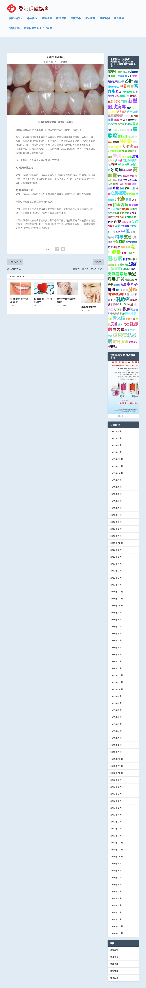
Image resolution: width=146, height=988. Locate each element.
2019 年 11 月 (116, 756)
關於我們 (14, 19)
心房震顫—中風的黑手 (43, 291)
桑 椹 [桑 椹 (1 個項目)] (129, 120)
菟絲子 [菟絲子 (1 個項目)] (120, 71)
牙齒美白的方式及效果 (19, 291)
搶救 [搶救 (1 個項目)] (133, 259)
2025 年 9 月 (116, 470)
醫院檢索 (119, 19)
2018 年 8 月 (116, 860)
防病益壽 (90, 19)
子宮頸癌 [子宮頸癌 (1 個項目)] (114, 303)
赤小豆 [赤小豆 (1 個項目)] (113, 114)
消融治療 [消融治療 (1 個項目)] (118, 110)
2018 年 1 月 (116, 909)
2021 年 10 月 (116, 596)
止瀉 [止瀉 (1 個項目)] (126, 284)
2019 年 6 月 (116, 791)
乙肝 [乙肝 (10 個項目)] (129, 71)
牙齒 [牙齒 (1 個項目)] (112, 199)
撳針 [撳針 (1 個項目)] (120, 314)
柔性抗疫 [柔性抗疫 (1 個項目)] (127, 160)
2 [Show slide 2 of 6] (121, 406)
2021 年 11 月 (116, 589)
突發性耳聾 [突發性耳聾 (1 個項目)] (130, 207)
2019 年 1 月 (116, 826)
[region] (123, 379)
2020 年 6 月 (116, 707)
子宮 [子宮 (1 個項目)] (125, 170)
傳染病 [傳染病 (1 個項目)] (116, 237)
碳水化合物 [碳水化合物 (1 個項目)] (132, 101)
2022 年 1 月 (116, 575)
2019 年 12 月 (116, 749)
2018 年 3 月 (116, 895)
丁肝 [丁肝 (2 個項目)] (132, 178)
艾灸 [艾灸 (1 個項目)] (119, 166)
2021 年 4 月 (116, 637)
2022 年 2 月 (116, 568)
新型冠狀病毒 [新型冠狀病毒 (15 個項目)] (122, 94)
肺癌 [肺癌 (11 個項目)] (132, 280)
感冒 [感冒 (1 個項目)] (136, 71)
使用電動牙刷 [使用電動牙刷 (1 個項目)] (128, 82)
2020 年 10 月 (116, 679)
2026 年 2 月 (116, 435)
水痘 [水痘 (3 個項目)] (116, 178)
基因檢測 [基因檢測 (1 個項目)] (112, 101)
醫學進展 (47, 19)
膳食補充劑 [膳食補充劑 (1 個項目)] (128, 166)
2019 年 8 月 (116, 777)
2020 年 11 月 (116, 672)
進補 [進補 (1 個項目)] (124, 146)
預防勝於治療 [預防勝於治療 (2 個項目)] (116, 284)
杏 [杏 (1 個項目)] (133, 243)
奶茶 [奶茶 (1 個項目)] (122, 303)
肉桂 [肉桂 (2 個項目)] (126, 314)
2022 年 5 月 (116, 547)
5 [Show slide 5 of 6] (127, 406)
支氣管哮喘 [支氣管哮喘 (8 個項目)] (117, 264)
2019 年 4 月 (116, 805)
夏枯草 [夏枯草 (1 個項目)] (129, 309)
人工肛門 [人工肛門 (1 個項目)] (118, 299)
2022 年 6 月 (116, 540)
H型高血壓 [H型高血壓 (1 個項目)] (121, 66)
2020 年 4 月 (116, 721)
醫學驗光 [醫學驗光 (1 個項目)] (130, 183)
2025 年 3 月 (116, 512)
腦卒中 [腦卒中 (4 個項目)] (112, 62)
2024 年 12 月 (116, 533)
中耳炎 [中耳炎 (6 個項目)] (132, 274)
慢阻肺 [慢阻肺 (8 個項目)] (126, 131)
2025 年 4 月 (116, 505)
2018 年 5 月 (116, 881)
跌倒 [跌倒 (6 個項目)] (127, 299)
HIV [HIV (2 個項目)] (112, 222)
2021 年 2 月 (116, 651)
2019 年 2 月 (116, 819)
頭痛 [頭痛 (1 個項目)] (110, 174)
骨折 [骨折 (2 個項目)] (135, 114)
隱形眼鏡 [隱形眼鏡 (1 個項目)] (124, 254)
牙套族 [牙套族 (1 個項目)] (126, 62)
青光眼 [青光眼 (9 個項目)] (119, 308)
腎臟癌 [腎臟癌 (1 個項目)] (116, 132)
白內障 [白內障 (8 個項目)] (118, 319)
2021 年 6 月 (116, 623)
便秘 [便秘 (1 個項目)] (127, 203)
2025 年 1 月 (116, 526)
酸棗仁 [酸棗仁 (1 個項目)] (128, 320)
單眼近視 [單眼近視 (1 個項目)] (114, 294)
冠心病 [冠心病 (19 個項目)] (115, 248)
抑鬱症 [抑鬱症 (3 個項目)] (112, 336)
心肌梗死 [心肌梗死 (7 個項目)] (118, 183)
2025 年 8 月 (116, 477)
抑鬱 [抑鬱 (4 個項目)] (130, 76)
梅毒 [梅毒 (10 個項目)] (119, 227)
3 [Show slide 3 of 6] (123, 406)
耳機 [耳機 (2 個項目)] (110, 110)
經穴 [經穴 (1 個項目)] (129, 97)
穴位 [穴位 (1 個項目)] (117, 86)
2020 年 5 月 (116, 714)
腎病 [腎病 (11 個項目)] (117, 146)
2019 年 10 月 (116, 763)
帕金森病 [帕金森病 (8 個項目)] (121, 195)
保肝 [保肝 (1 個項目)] (129, 66)
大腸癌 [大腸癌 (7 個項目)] (127, 136)
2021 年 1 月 (116, 658)
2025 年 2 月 (116, 519)
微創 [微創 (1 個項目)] (125, 280)
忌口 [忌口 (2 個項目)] (118, 82)
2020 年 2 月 (116, 735)
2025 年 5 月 (116, 498)
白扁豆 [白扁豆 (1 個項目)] (111, 216)
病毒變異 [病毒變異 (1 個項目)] (121, 101)
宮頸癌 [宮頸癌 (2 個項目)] (125, 199)
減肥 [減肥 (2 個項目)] (123, 275)
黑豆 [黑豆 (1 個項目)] (134, 97)
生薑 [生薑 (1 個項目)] (120, 150)
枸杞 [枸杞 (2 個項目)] (118, 199)
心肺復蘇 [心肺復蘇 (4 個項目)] (114, 259)
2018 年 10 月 (116, 847)
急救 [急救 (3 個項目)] (128, 190)
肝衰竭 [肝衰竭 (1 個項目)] (113, 154)
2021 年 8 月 (116, 609)
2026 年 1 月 (116, 442)
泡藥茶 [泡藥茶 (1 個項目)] (128, 114)
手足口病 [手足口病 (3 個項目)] (119, 232)
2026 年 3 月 (116, 428)
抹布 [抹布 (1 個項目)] (110, 132)
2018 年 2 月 (116, 902)
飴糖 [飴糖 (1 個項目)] (131, 284)
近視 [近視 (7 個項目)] (117, 211)
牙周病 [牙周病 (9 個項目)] (116, 160)
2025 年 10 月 (116, 463)
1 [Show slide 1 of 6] (119, 406)
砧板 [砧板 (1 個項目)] (128, 237)
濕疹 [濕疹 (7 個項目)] (133, 254)
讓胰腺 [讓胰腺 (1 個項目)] (117, 275)
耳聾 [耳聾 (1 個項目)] (113, 66)
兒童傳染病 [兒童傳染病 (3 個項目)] (115, 106)
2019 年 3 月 (116, 812)
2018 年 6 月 (116, 874)
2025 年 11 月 (116, 456)
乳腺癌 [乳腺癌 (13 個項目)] (123, 290)
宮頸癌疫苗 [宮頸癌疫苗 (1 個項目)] (125, 174)
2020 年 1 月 (116, 742)
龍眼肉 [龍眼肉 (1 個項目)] (120, 203)
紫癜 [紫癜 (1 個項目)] (127, 178)
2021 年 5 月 (116, 630)
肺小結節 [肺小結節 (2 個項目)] (130, 304)
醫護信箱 (61, 19)
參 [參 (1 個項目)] (116, 150)
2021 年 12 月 (116, 582)
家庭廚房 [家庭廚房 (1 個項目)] (126, 212)
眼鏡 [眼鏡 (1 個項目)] (121, 178)
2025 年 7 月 (116, 484)
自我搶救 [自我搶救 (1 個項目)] (132, 170)
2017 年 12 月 (116, 916)
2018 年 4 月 (116, 888)
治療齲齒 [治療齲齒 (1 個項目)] (129, 270)
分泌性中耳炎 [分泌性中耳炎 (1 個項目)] (114, 141)
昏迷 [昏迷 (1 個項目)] (136, 137)
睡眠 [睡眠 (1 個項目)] (129, 146)
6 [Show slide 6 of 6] (129, 406)
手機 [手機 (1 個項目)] (123, 243)
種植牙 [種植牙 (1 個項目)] (127, 106)
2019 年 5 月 (116, 798)
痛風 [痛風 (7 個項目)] (111, 280)
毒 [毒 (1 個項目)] (134, 309)
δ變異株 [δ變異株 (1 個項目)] (125, 216)
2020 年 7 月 (116, 700)
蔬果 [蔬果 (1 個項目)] (123, 237)
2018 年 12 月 (116, 833)
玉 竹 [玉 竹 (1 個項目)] (112, 290)
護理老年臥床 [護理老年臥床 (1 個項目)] (117, 207)
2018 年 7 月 (116, 867)
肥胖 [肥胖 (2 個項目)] (110, 212)
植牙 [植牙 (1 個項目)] (110, 120)
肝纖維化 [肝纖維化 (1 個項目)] (125, 259)
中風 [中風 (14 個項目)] (125, 221)
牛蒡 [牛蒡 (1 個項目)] (132, 199)
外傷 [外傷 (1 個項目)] (120, 170)
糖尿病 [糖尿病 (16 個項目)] (120, 325)
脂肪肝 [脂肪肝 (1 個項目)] (116, 174)
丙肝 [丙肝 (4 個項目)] (124, 91)
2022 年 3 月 (116, 561)
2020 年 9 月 (116, 686)
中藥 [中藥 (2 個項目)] (129, 243)
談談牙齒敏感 (88, 297)
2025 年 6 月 (116, 491)
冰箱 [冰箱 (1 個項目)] (110, 309)
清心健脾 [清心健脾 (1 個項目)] (132, 126)
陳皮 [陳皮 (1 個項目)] (115, 170)
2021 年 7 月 (116, 617)
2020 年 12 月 (116, 665)
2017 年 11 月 (116, 923)
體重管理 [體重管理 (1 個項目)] (122, 126)
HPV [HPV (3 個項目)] (123, 294)
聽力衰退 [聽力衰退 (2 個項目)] (115, 137)
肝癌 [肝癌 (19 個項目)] (120, 189)
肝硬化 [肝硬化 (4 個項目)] (115, 91)
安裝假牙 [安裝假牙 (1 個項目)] (133, 332)
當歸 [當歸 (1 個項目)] (134, 66)
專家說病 (32, 19)
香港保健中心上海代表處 (38, 28)
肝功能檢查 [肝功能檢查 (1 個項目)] (131, 232)
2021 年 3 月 (116, 644)
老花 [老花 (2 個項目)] (117, 216)
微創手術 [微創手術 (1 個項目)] (124, 86)
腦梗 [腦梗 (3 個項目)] (135, 146)
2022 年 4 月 (116, 554)
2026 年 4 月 (116, 421)
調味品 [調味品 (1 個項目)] (131, 249)
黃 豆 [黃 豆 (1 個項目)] (110, 237)
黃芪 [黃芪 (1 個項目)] (118, 222)
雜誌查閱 (104, 19)
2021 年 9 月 (116, 603)
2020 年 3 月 (116, 728)
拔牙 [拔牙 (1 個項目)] (125, 249)
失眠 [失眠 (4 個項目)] (134, 212)
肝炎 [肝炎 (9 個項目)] (120, 269)
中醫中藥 (76, 19)
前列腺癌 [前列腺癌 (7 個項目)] (120, 331)
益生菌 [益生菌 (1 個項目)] (121, 114)
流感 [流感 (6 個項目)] (127, 227)
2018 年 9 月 (116, 854)
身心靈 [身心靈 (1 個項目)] (130, 294)
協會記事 (14, 28)
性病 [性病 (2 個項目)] (124, 141)
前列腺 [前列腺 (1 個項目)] (134, 106)
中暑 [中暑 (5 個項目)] (123, 76)
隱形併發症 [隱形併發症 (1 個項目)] (113, 77)
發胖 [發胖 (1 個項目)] (120, 62)
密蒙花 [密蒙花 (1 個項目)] (111, 150)
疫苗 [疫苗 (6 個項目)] (114, 314)
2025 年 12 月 (116, 449)
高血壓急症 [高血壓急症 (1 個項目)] (129, 110)
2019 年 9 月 (116, 770)
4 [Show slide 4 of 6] (125, 406)
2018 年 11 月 (116, 840)
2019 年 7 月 (116, 784)
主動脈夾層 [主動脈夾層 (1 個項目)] (123, 154)
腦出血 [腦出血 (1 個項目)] (119, 280)
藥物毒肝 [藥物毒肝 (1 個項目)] (112, 71)
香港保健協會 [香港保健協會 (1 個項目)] (119, 120)
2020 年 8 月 (116, 693)
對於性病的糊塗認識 (66, 291)
